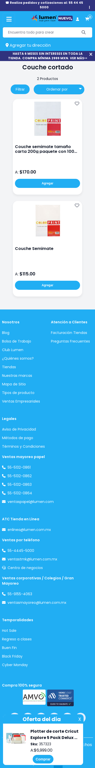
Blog (5, 332)
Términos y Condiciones (23, 446)
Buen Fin (9, 647)
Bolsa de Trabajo (16, 341)
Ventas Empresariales (21, 401)
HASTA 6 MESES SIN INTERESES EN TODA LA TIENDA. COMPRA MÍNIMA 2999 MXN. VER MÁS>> (47, 55)
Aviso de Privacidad (19, 429)
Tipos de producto (18, 392)
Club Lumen (12, 349)
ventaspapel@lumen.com (31, 501)
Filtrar (20, 89)
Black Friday (12, 656)
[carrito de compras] (87, 19)
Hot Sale (9, 630)
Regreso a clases (17, 639)
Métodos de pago (17, 437)
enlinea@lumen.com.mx (29, 529)
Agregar (47, 183)
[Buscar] (83, 32)
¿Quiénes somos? (18, 358)
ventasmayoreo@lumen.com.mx (37, 602)
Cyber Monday (15, 664)
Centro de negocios (25, 567)
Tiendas (9, 366)
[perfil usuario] (77, 19)
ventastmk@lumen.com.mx (32, 559)
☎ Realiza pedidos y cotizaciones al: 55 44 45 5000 (44, 5)
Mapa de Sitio (14, 384)
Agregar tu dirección (28, 45)
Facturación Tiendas (69, 332)
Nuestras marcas (17, 375)
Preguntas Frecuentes (70, 341)
